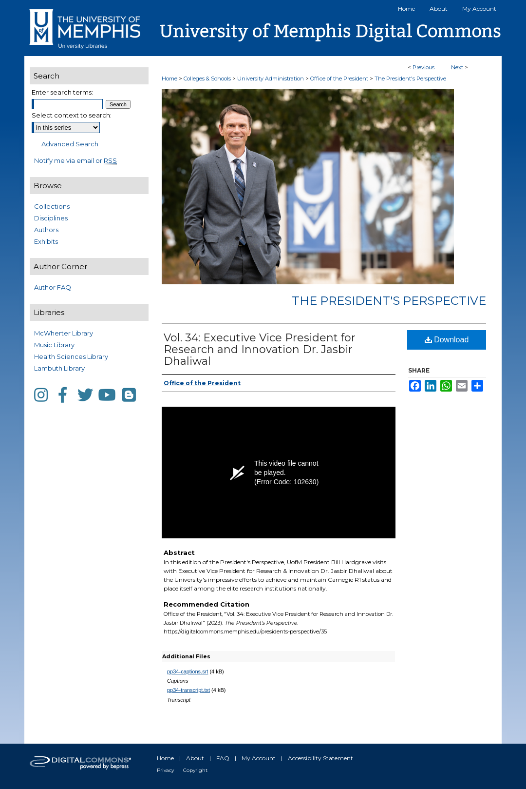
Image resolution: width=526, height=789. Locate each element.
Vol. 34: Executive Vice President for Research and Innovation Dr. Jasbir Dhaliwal (260, 349)
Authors (46, 230)
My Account (259, 758)
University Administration (271, 78)
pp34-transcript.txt (188, 690)
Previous (423, 67)
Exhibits (46, 241)
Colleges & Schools (208, 78)
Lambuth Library (59, 368)
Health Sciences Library (71, 356)
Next (457, 67)
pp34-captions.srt (187, 671)
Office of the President (340, 78)
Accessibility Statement (320, 758)
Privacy (165, 770)
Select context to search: (72, 115)
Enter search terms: (62, 92)
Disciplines (51, 218)
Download (447, 339)
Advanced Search (69, 144)
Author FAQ (52, 287)
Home (169, 78)
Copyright (195, 770)
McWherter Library (63, 333)
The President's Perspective (410, 78)
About (195, 758)
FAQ (222, 758)
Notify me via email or (75, 160)
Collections (52, 206)
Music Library (54, 345)
